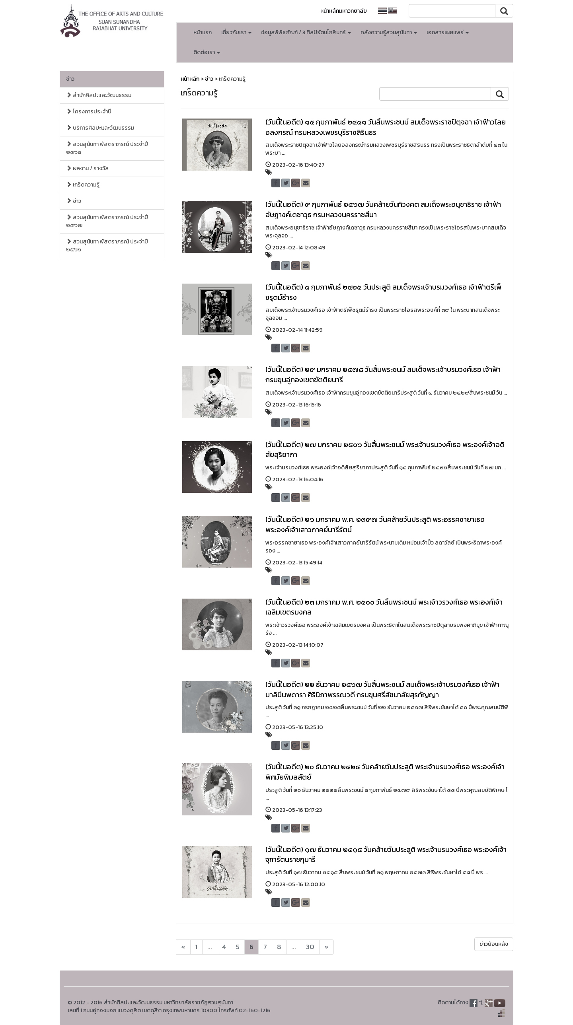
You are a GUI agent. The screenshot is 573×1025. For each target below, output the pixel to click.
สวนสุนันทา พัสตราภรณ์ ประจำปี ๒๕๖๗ (107, 221)
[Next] (183, 947)
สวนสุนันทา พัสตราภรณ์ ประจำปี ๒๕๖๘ (107, 148)
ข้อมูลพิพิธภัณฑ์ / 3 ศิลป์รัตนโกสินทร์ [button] (306, 32)
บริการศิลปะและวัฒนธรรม (100, 128)
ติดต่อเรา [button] (206, 52)
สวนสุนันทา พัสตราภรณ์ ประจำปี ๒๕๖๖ (107, 245)
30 (310, 947)
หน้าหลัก (190, 79)
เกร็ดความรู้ (82, 185)
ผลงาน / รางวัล (87, 168)
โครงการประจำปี (88, 111)
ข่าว (70, 79)
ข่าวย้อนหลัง (493, 944)
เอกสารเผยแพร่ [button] (448, 32)
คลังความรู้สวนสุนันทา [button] (389, 32)
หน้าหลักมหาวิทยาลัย (343, 11)
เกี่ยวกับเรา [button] (236, 32)
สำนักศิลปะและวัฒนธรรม (98, 95)
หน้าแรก (202, 32)
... (209, 947)
